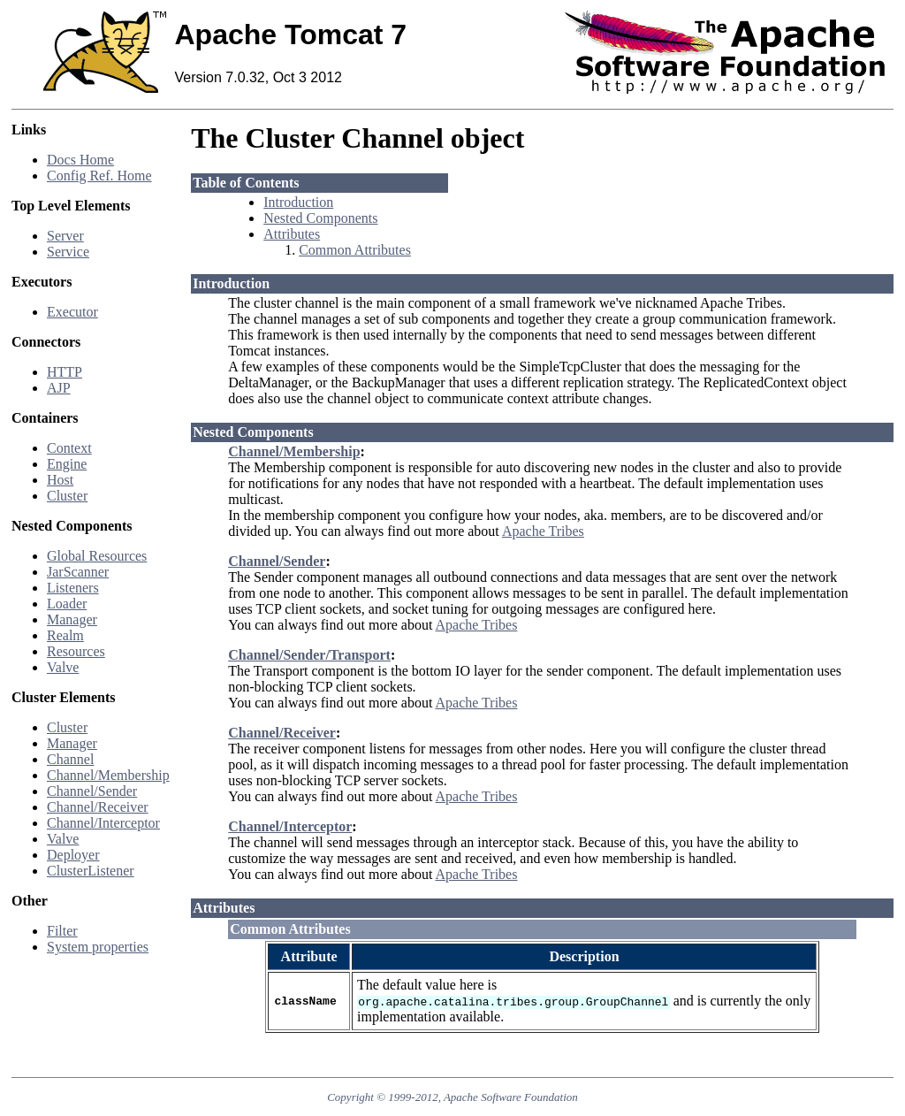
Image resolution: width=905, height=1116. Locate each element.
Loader (67, 603)
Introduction (298, 202)
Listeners (73, 587)
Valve (63, 667)
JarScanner (78, 571)
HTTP (64, 371)
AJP (59, 387)
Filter (62, 930)
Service (68, 251)
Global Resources (97, 555)
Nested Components (320, 217)
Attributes (291, 233)
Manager (72, 619)
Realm (65, 635)
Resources (76, 651)
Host (60, 479)
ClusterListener (90, 870)
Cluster (67, 495)
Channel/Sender (92, 791)
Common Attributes (355, 249)
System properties (97, 946)
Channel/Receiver (97, 806)
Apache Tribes (543, 531)
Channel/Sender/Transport (309, 654)
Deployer (73, 854)
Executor (72, 311)
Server (65, 235)
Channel (70, 759)
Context (69, 447)
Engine (67, 463)
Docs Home (80, 159)
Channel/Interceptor (103, 822)
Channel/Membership (108, 775)
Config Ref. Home (99, 175)
